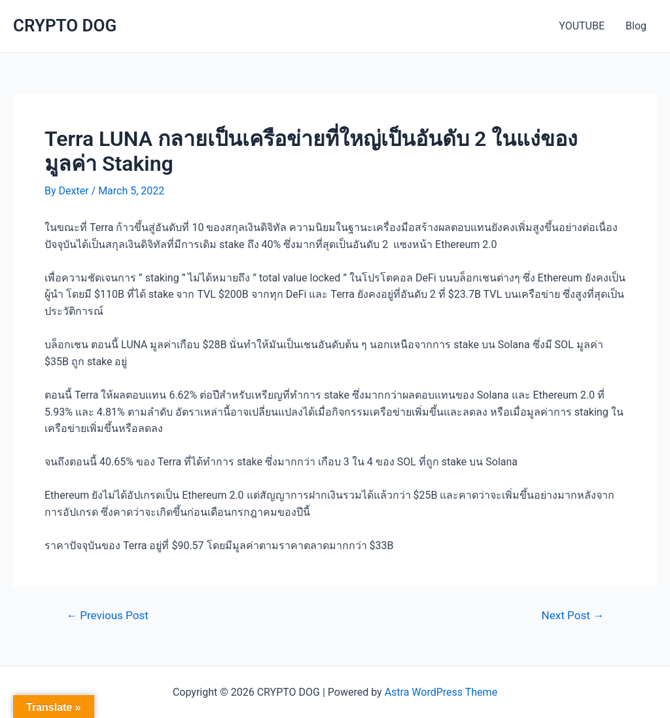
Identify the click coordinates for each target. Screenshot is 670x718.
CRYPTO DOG (64, 25)
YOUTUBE (582, 26)
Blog (636, 26)
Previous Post (107, 615)
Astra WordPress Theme (441, 692)
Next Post (573, 615)
